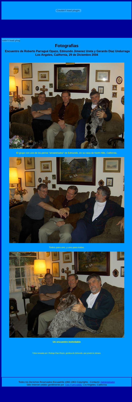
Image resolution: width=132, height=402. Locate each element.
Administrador (108, 382)
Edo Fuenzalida (73, 384)
